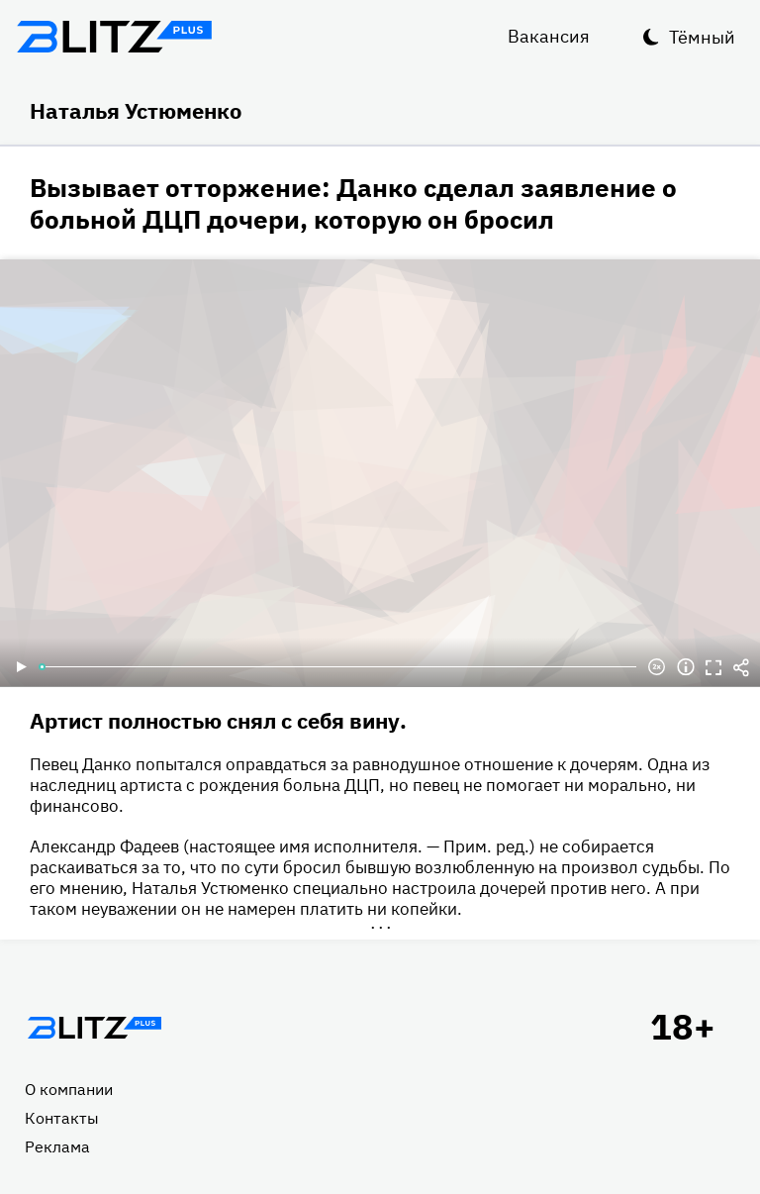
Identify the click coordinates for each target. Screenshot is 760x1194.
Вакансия (549, 36)
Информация (686, 667)
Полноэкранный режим (713, 667)
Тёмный (702, 37)
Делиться (741, 667)
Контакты (62, 1118)
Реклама (57, 1146)
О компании (69, 1089)
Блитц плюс (114, 36)
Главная (94, 1028)
